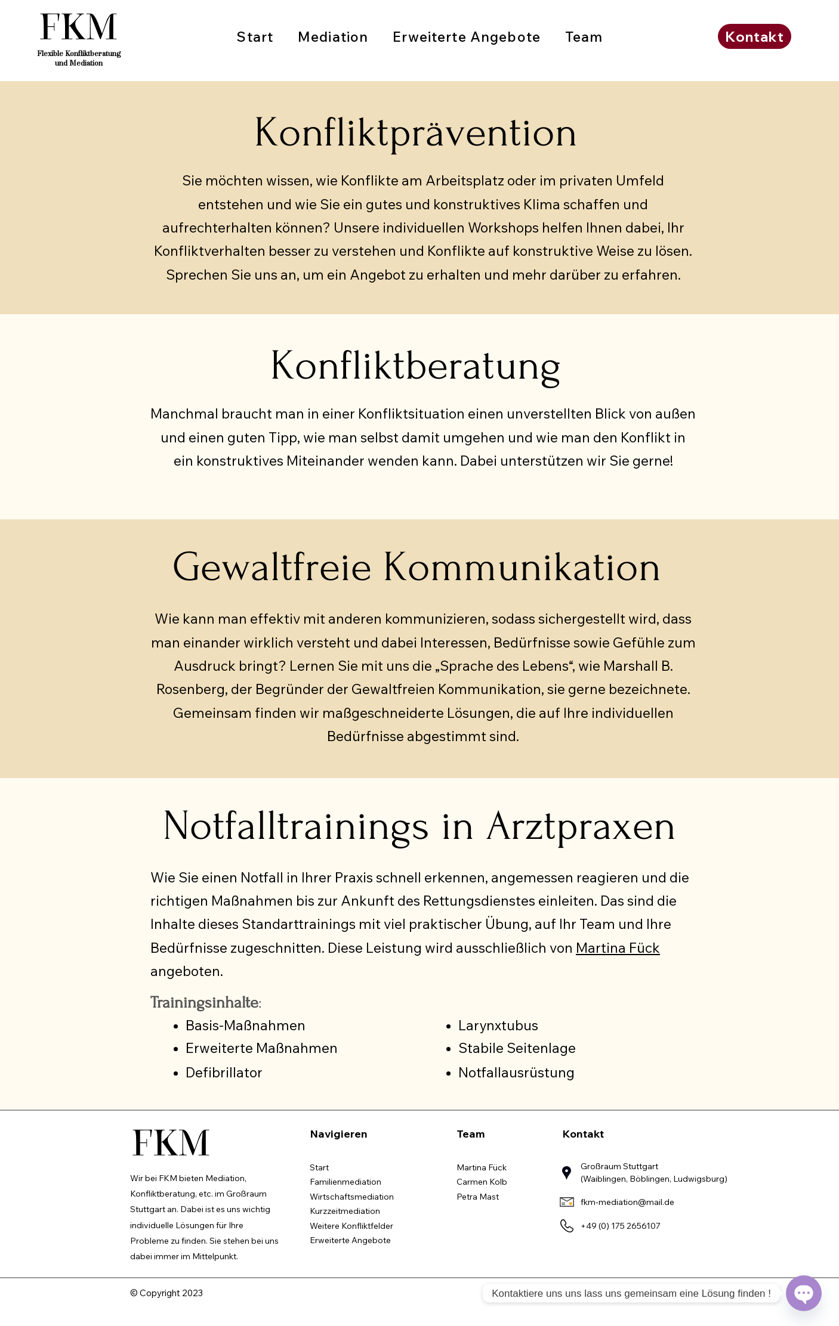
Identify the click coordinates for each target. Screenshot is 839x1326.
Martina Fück (618, 947)
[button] (333, 36)
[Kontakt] (754, 36)
